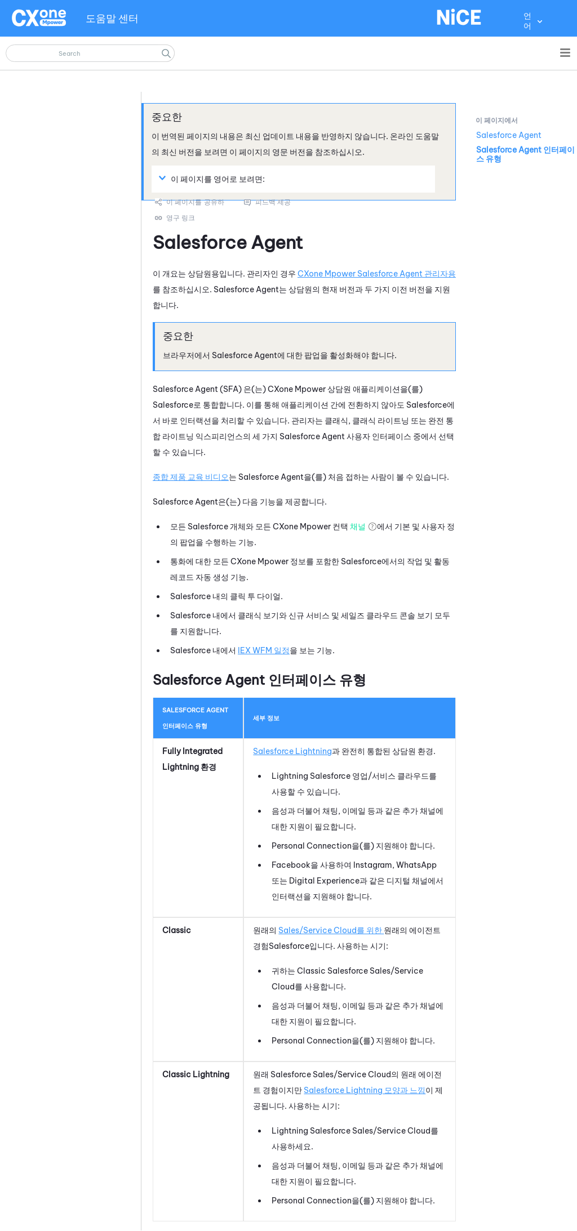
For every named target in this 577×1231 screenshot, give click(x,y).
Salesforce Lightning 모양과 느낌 (364, 1090)
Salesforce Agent (509, 135)
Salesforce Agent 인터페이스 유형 (525, 154)
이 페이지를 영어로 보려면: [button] (213, 178)
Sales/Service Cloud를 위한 (331, 930)
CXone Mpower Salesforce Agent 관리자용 (377, 274)
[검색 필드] (90, 53)
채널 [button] (358, 526)
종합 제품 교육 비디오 (191, 477)
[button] (166, 53)
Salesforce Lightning (292, 751)
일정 (264, 650)
